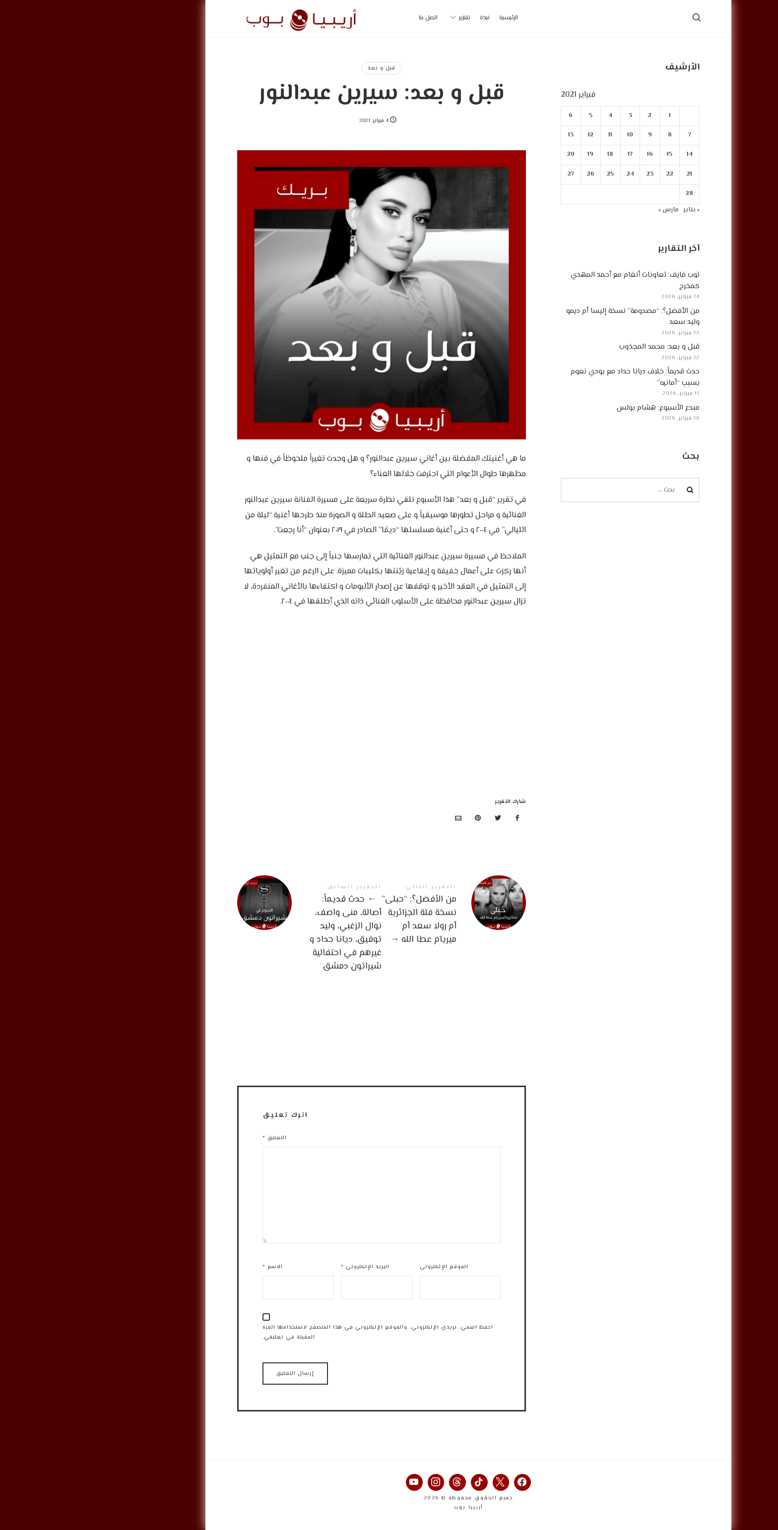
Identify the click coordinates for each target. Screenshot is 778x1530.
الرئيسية (429, 18)
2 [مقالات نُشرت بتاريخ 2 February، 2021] (571, 116)
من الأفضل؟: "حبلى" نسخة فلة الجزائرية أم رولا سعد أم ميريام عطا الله (374, 915)
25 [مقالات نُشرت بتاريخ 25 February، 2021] (531, 174)
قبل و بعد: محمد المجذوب (580, 347)
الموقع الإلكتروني (364, 1267)
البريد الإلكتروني (285, 1267)
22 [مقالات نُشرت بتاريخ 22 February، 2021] (590, 174)
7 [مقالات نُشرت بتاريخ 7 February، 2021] (610, 135)
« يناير (612, 210)
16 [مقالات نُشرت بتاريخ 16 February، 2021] (571, 154)
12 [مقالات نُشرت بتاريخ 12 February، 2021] (511, 135)
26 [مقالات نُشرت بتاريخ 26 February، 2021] (511, 174)
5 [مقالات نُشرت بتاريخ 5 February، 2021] (511, 116)
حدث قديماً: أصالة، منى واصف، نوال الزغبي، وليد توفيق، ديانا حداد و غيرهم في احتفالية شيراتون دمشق (230, 928)
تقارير (385, 18)
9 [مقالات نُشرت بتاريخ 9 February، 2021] (571, 135)
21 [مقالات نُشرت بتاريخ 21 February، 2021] (610, 174)
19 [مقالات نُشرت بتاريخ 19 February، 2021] (512, 154)
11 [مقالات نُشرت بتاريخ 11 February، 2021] (531, 135)
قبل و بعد (302, 68)
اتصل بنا (348, 18)
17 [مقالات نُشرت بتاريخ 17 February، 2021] (550, 154)
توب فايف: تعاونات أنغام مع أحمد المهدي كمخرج (555, 280)
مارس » (589, 210)
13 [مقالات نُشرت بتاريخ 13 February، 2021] (491, 135)
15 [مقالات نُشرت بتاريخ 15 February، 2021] (590, 154)
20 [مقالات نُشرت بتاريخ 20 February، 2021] (491, 154)
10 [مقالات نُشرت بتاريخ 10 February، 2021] (551, 135)
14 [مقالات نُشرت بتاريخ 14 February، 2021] (610, 154)
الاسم (193, 1267)
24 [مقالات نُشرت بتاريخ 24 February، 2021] (551, 174)
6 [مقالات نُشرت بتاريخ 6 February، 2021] (492, 116)
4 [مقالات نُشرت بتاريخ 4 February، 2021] (531, 116)
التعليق (195, 1138)
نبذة (405, 18)
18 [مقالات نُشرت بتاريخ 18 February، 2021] (531, 154)
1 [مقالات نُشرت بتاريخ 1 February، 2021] (590, 116)
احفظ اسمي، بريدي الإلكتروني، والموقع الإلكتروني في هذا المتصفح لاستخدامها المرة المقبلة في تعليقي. (298, 1332)
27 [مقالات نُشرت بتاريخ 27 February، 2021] (491, 174)
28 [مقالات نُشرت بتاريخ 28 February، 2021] (610, 193)
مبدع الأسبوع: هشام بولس (578, 408)
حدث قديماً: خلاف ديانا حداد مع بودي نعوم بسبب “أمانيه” (555, 377)
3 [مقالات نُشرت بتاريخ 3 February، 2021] (551, 116)
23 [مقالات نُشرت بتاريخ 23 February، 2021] (570, 174)
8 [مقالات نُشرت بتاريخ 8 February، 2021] (590, 135)
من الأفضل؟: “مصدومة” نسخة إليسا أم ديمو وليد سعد (553, 317)
